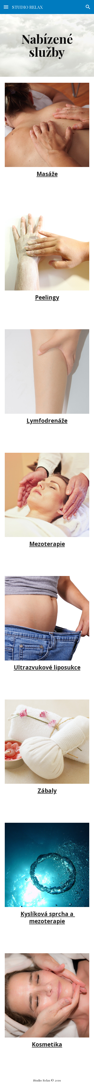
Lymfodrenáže (47, 420)
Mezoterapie (47, 544)
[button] (6, 7)
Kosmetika (47, 1044)
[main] (47, 45)
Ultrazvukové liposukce (47, 667)
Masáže (47, 174)
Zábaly (47, 790)
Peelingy (47, 297)
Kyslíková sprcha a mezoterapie (48, 917)
